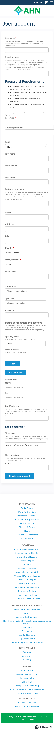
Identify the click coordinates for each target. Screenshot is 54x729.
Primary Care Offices (27, 595)
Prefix (8, 142)
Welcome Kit (27, 538)
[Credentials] (18, 291)
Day (7, 393)
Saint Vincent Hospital (27, 572)
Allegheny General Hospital (27, 549)
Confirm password (14, 127)
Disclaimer (27, 631)
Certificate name (13, 406)
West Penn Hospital (27, 579)
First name (10, 154)
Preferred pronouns (14, 189)
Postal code (10, 271)
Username (10, 38)
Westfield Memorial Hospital (27, 576)
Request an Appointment (27, 519)
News (27, 531)
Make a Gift (27, 656)
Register (39, 2)
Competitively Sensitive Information (27, 642)
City (7, 236)
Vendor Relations (27, 635)
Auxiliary (27, 659)
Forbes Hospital (27, 560)
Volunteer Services (27, 703)
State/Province (12, 260)
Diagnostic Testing (27, 591)
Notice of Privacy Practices (27, 609)
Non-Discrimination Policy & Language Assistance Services (27, 622)
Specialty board (12, 337)
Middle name (11, 165)
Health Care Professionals (27, 706)
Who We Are (27, 670)
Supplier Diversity (27, 639)
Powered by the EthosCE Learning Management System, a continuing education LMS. (44, 727)
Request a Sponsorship (27, 535)
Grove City (27, 564)
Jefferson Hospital (27, 568)
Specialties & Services (27, 516)
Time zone (10, 433)
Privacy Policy (27, 627)
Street (8, 212)
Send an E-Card (27, 523)
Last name (10, 177)
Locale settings (14, 426)
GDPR (27, 613)
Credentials (10, 286)
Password (9, 118)
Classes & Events (27, 527)
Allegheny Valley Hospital (27, 553)
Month (8, 383)
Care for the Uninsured (27, 617)
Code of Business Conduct (27, 693)
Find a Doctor (27, 508)
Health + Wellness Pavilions (27, 598)
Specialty (9, 298)
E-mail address (12, 57)
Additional (10, 224)
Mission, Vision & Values (27, 674)
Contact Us (27, 682)
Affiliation (9, 310)
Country (9, 248)
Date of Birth (11, 379)
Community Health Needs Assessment (27, 689)
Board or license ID (13, 350)
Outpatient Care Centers (27, 587)
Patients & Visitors (27, 512)
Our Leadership (27, 678)
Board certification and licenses (23, 322)
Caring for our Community (27, 685)
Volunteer (27, 652)
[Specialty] (18, 303)
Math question (12, 455)
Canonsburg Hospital (27, 557)
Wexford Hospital (27, 583)
